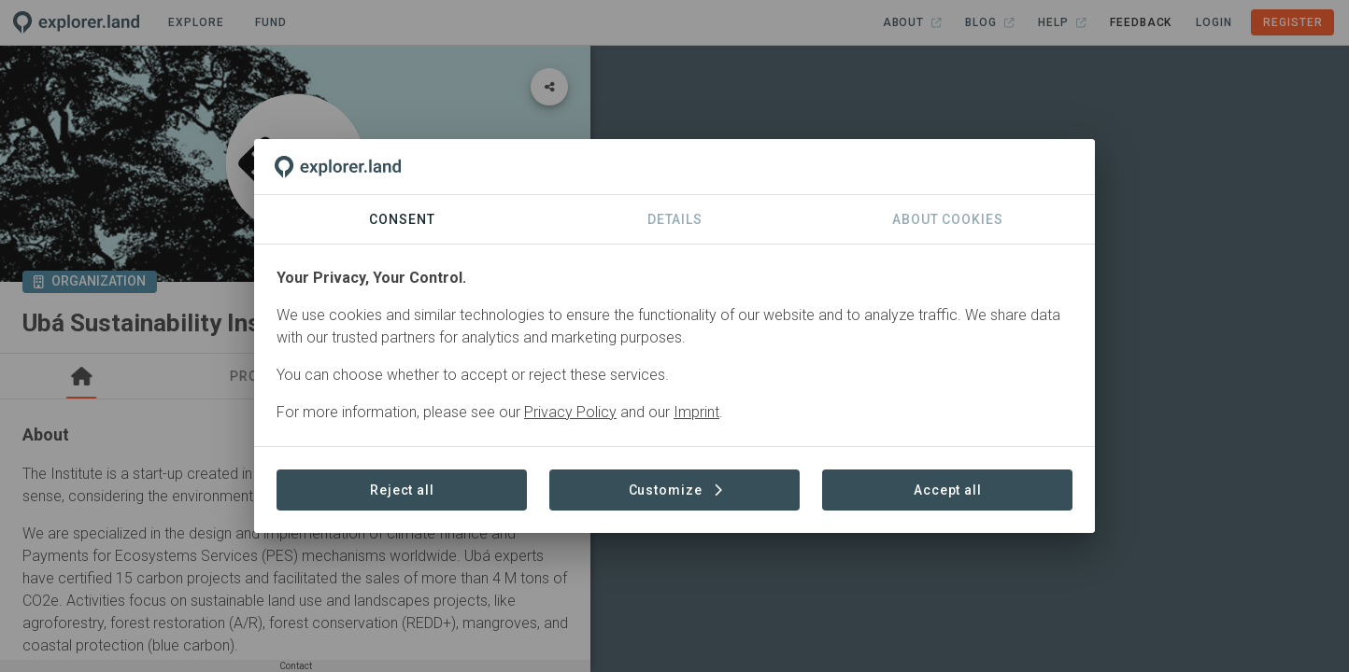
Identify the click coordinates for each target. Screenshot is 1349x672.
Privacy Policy (570, 412)
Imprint (696, 412)
